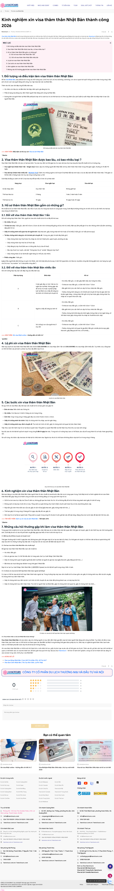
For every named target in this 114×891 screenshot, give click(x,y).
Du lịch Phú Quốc (21, 795)
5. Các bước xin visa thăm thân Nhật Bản (19, 63)
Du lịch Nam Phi (59, 785)
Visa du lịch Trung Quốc (61, 792)
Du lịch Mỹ (58, 782)
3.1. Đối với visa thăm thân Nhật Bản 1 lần (22, 54)
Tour (75, 5)
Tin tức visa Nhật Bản (17, 11)
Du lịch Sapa (19, 785)
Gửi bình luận (40, 726)
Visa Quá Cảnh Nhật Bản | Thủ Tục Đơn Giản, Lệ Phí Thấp (23, 662)
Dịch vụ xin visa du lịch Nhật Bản (27, 519)
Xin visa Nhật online (19, 335)
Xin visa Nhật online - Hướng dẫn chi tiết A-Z (16, 767)
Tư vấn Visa (66, 5)
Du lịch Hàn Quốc (59, 795)
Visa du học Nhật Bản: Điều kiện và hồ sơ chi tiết (94, 767)
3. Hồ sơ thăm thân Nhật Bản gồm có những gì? (21, 52)
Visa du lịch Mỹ (59, 788)
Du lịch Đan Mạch (44, 795)
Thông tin (99, 5)
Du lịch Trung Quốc (44, 798)
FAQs (81, 884)
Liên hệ (109, 5)
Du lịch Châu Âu (43, 788)
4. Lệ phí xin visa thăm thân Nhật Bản (18, 60)
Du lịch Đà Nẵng (20, 788)
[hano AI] (110, 866)
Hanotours (92, 36)
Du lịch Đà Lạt (4, 795)
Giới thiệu (30, 5)
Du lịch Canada (43, 785)
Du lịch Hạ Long (5, 785)
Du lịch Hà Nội (4, 782)
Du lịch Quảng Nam (6, 792)
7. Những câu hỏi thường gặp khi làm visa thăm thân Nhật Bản (26, 69)
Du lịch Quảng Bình (6, 788)
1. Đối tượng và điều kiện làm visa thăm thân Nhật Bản (23, 46)
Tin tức (7, 11)
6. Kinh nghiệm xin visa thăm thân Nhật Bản (20, 66)
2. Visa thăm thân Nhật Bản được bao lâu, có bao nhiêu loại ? (25, 49)
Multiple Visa (33, 173)
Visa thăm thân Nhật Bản (9, 36)
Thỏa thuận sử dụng (107, 884)
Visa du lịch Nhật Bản (36, 152)
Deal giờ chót (86, 5)
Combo (55, 5)
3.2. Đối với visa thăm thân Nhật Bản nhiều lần (23, 57)
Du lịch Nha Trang (21, 792)
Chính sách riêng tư (92, 884)
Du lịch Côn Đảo (5, 798)
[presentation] (15, 726)
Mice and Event (43, 5)
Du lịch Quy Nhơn (21, 798)
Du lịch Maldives (43, 801)
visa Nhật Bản (10, 80)
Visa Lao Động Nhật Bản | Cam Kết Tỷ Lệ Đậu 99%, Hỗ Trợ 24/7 (25, 660)
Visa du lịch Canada (44, 792)
